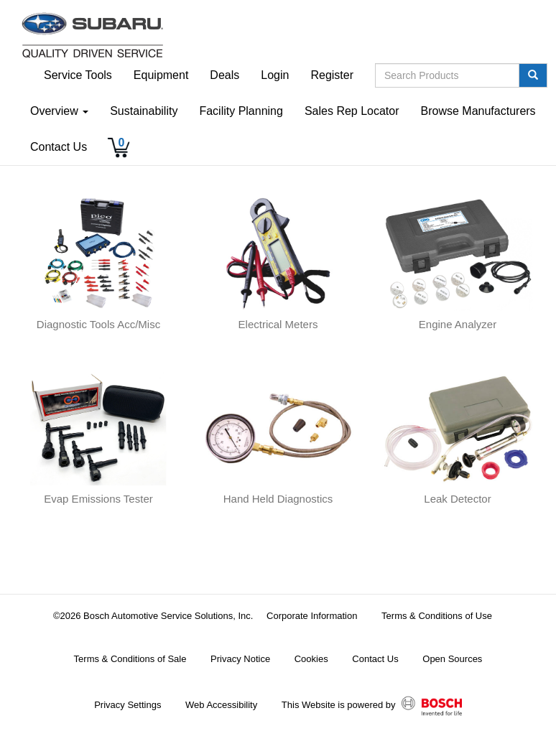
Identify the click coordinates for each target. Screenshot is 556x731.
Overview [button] (59, 111)
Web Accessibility (221, 704)
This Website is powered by (372, 706)
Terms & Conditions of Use (436, 615)
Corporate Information (312, 615)
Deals (224, 75)
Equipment (161, 75)
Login (275, 75)
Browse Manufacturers (478, 111)
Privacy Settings (127, 704)
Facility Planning (241, 111)
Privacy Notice (240, 658)
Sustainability (143, 111)
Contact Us (58, 147)
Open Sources (452, 658)
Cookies (311, 658)
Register (331, 75)
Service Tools (78, 75)
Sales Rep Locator (352, 111)
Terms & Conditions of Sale (130, 658)
